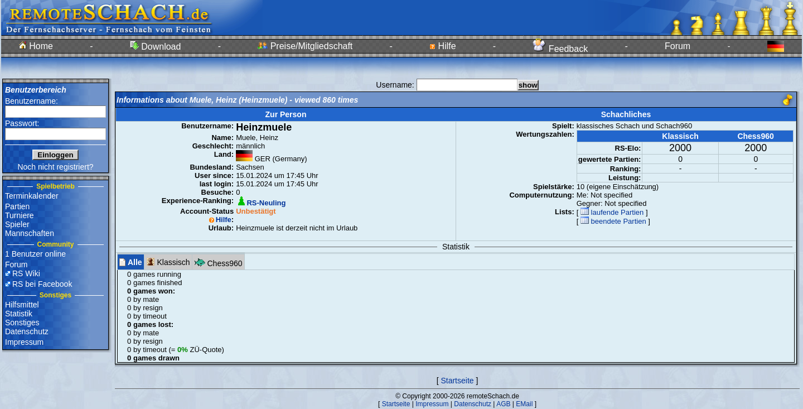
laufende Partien (612, 212)
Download (155, 46)
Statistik (18, 313)
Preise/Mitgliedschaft (305, 46)
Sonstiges (22, 322)
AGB (503, 404)
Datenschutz (27, 331)
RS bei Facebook (42, 284)
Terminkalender (32, 195)
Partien (17, 206)
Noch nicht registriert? (55, 166)
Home (36, 46)
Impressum (24, 342)
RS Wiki (26, 273)
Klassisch (168, 262)
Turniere (19, 215)
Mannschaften (29, 233)
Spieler (17, 224)
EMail (524, 404)
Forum (677, 46)
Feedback (560, 49)
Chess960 (218, 262)
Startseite (457, 380)
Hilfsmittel (22, 304)
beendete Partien (613, 221)
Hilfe (442, 46)
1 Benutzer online (35, 253)
